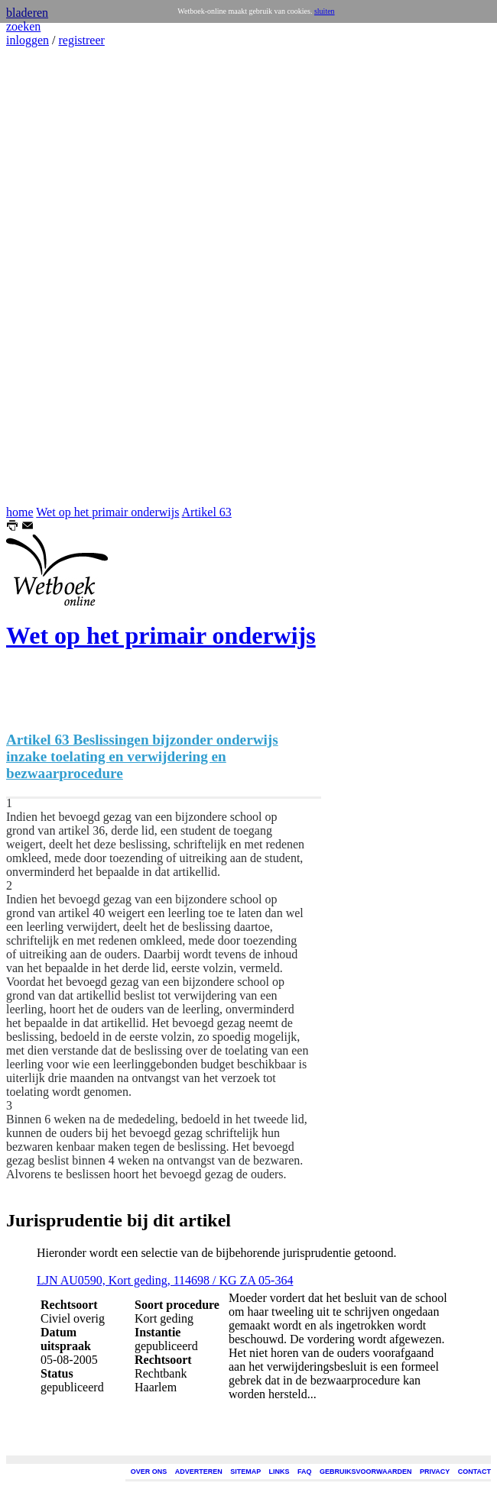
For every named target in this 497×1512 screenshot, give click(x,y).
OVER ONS (149, 1471)
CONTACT (474, 1471)
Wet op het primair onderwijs (107, 512)
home (20, 512)
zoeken (23, 26)
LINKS (279, 1471)
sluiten (324, 11)
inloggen (27, 40)
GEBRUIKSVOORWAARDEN (365, 1471)
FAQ (304, 1471)
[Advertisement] (52, 276)
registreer (81, 40)
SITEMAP (245, 1471)
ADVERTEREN (199, 1471)
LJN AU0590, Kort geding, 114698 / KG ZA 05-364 (165, 1280)
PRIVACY (435, 1471)
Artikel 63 (207, 512)
